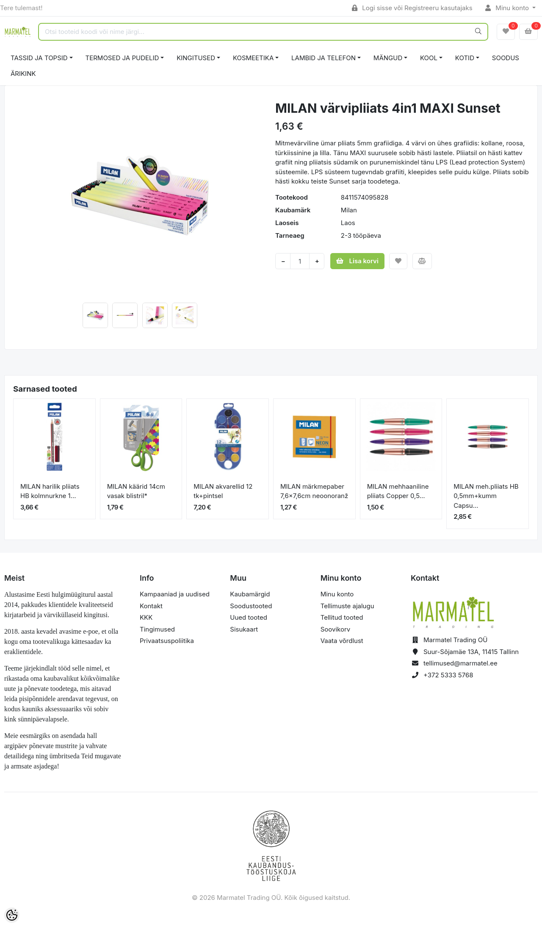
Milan (349, 210)
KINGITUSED (196, 58)
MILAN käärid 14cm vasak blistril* (136, 491)
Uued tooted (248, 617)
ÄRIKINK (23, 74)
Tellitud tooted (342, 617)
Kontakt (151, 606)
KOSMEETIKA (253, 58)
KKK (146, 617)
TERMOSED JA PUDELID (122, 58)
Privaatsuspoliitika (167, 641)
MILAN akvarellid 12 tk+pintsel (223, 491)
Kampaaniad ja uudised (175, 594)
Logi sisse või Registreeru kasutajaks (412, 8)
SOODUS (505, 58)
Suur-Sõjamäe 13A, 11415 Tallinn (471, 652)
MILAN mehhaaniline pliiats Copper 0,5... (398, 491)
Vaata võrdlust (342, 641)
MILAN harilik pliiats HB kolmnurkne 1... (50, 491)
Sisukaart (244, 629)
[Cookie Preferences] (11, 915)
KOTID (464, 58)
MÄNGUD (387, 58)
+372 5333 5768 (448, 675)
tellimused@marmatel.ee (460, 663)
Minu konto (508, 8)
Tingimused (157, 629)
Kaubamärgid (250, 594)
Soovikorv (336, 629)
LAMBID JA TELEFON (323, 58)
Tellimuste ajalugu (347, 606)
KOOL (428, 58)
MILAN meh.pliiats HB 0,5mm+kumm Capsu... (486, 495)
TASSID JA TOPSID (39, 58)
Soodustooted (251, 606)
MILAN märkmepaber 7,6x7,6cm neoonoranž (314, 491)
